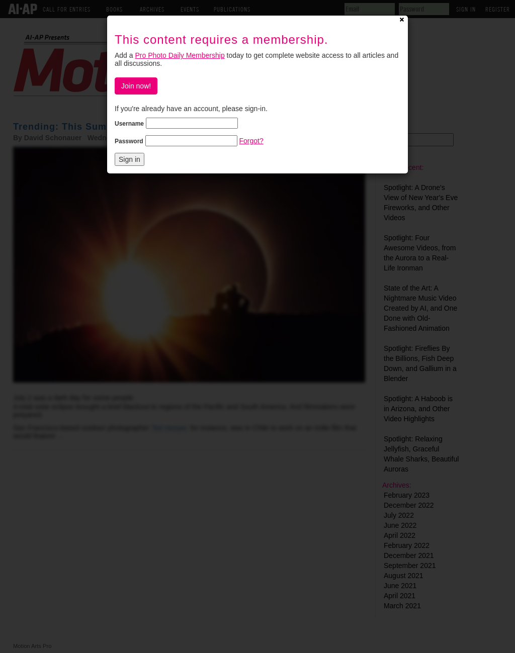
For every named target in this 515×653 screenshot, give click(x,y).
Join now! (136, 86)
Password (129, 141)
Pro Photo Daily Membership (179, 55)
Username (129, 123)
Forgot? (251, 141)
